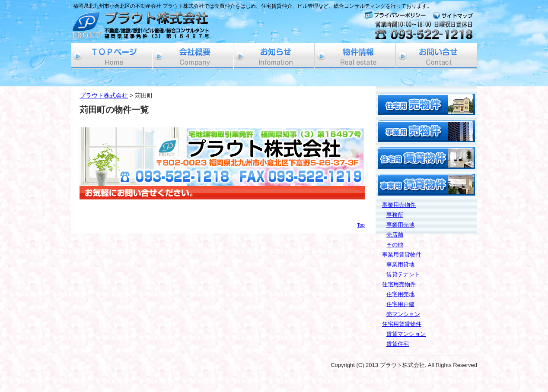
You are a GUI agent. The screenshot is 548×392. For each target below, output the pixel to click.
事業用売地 (400, 224)
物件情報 (355, 56)
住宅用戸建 (400, 304)
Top (361, 225)
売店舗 (394, 234)
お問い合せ (436, 56)
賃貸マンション (406, 334)
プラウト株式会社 (104, 95)
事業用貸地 (400, 264)
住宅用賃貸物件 (401, 324)
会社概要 (192, 56)
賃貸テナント (403, 274)
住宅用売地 (400, 294)
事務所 (394, 215)
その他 (394, 244)
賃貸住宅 (397, 344)
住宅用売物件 (399, 284)
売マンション (403, 314)
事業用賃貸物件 (401, 254)
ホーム (111, 56)
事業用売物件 (399, 205)
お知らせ (274, 56)
